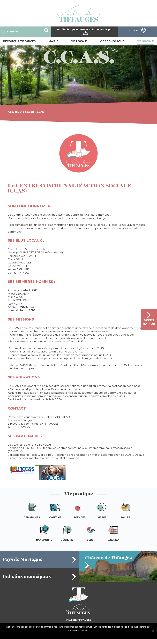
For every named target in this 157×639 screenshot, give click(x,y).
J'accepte (74, 634)
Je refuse (84, 634)
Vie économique (112, 41)
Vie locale (79, 41)
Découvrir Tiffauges (19, 41)
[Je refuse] (152, 631)
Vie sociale (145, 41)
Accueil (13, 111)
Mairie (53, 41)
